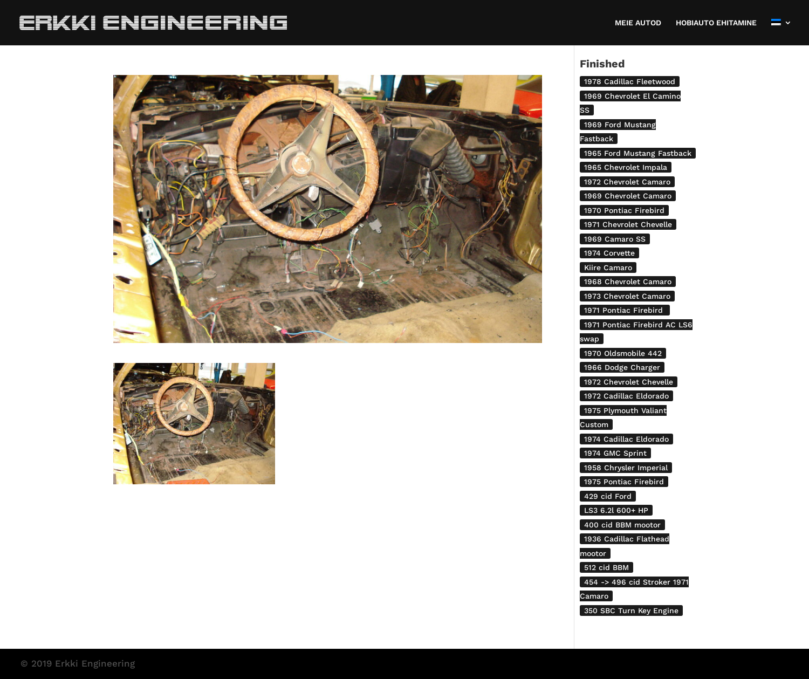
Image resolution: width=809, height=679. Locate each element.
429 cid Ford (608, 496)
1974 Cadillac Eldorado (626, 439)
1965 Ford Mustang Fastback (637, 153)
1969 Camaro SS (615, 239)
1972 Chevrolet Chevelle (628, 382)
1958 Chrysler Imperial (626, 467)
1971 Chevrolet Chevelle (628, 224)
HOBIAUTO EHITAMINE (716, 23)
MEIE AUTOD (638, 23)
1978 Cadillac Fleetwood (629, 81)
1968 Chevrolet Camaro (627, 281)
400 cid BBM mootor (622, 524)
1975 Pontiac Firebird (624, 481)
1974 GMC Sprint (615, 453)
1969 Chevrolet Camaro (627, 195)
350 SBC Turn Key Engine (631, 610)
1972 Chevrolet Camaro (627, 181)
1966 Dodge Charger (622, 367)
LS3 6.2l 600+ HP (616, 510)
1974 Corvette (609, 253)
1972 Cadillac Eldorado (626, 396)
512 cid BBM (606, 567)
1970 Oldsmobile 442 (623, 353)
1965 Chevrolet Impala (625, 167)
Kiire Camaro (608, 267)
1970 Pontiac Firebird (624, 210)
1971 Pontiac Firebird (625, 310)
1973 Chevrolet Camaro (627, 296)
